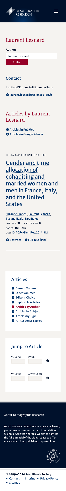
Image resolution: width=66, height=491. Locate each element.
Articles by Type (26, 316)
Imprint (30, 478)
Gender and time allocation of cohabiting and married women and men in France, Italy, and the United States (32, 184)
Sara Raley (31, 218)
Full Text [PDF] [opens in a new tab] (38, 240)
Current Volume (26, 288)
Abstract (15, 240)
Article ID (35, 374)
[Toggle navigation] (56, 11)
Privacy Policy (49, 478)
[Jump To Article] (47, 361)
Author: (11, 49)
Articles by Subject (28, 311)
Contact (14, 478)
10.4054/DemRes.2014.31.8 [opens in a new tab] (30, 232)
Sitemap (14, 482)
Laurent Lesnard (39, 214)
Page (31, 357)
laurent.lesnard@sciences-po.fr (31, 94)
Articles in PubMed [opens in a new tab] (22, 129)
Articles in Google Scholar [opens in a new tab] (26, 134)
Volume (16, 357)
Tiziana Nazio (14, 218)
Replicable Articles (28, 302)
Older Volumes (25, 293)
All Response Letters (29, 320)
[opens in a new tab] (53, 456)
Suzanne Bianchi (16, 214)
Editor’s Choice (25, 297)
